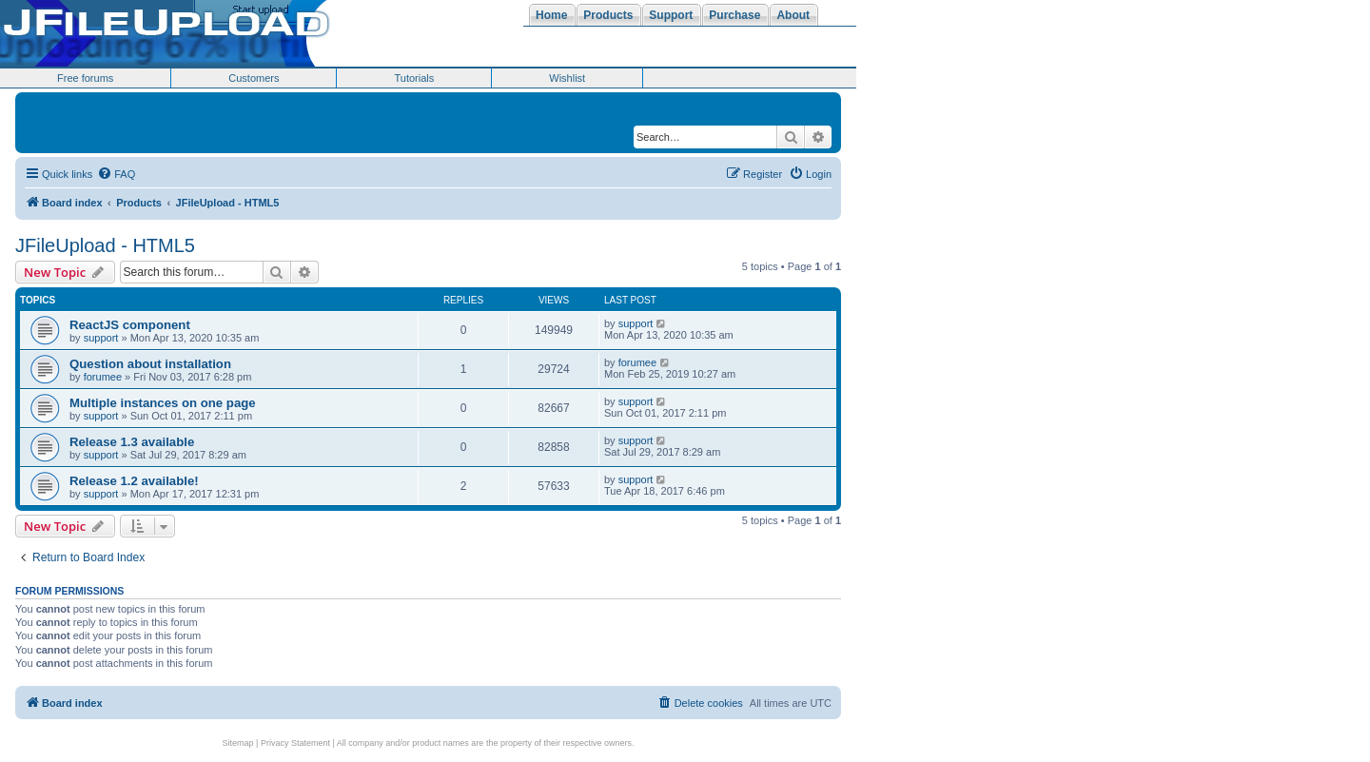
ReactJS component (129, 325)
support (101, 337)
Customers (253, 78)
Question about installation (150, 364)
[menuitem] (116, 174)
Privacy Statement (295, 743)
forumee (103, 376)
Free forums (85, 78)
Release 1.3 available (131, 442)
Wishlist (567, 78)
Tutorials (414, 78)
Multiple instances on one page (162, 403)
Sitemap (238, 743)
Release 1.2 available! (134, 481)
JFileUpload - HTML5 (105, 245)
